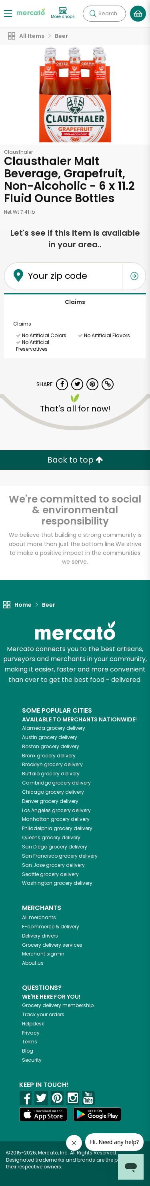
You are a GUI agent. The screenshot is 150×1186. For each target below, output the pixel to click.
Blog (27, 1050)
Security (32, 1060)
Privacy (31, 1032)
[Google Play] (97, 1114)
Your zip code (57, 276)
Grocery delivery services (52, 945)
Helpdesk (33, 1023)
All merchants (39, 917)
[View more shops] (63, 13)
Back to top (75, 459)
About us (33, 963)
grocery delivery (53, 728)
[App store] (43, 1114)
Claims (75, 302)
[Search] (104, 14)
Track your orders (43, 1014)
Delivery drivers (40, 935)
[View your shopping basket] (138, 14)
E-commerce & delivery (50, 926)
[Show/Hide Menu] (8, 13)
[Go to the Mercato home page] (31, 11)
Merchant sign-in (43, 953)
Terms (29, 1041)
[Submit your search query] (93, 14)
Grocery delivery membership (58, 1005)
